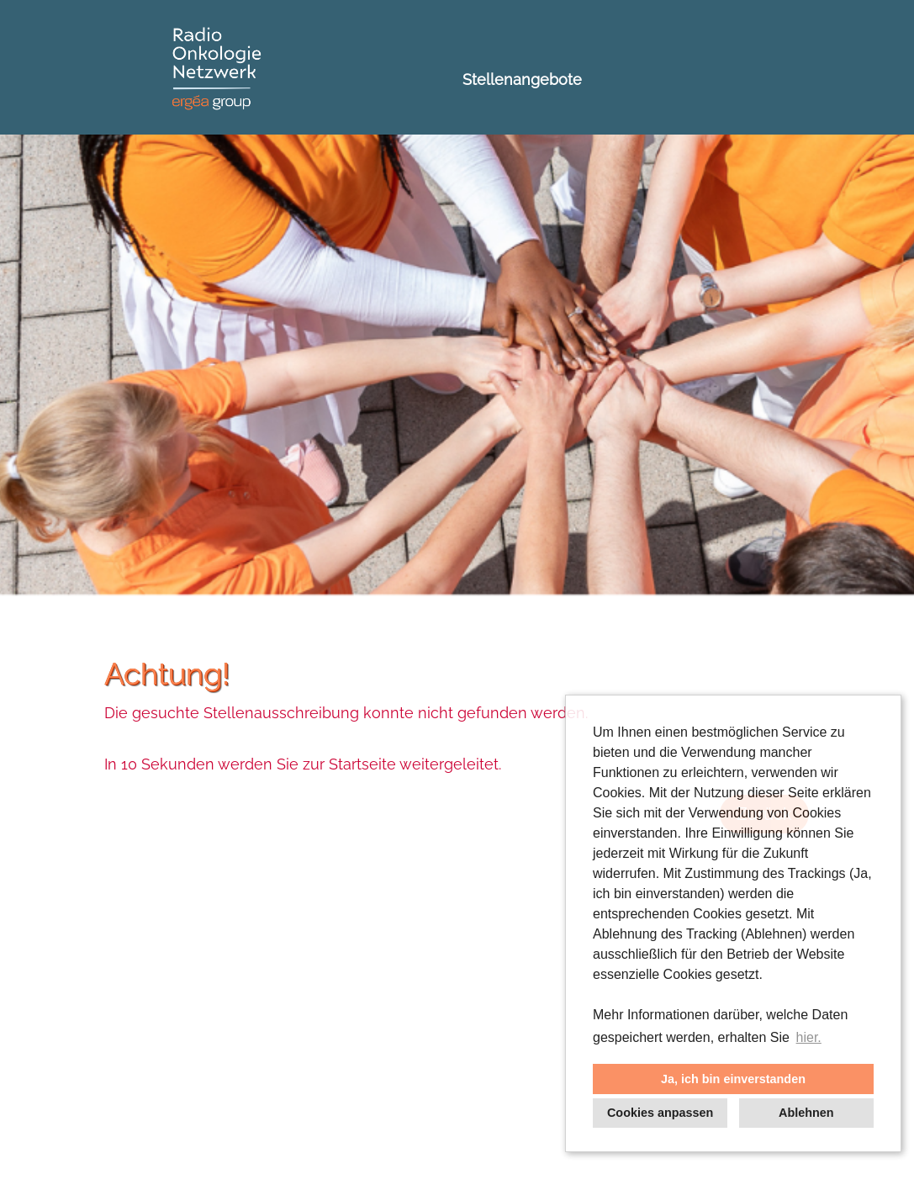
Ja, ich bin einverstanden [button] (733, 1079)
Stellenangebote (522, 79)
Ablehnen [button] (806, 1112)
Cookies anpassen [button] (660, 1112)
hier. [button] (809, 1037)
